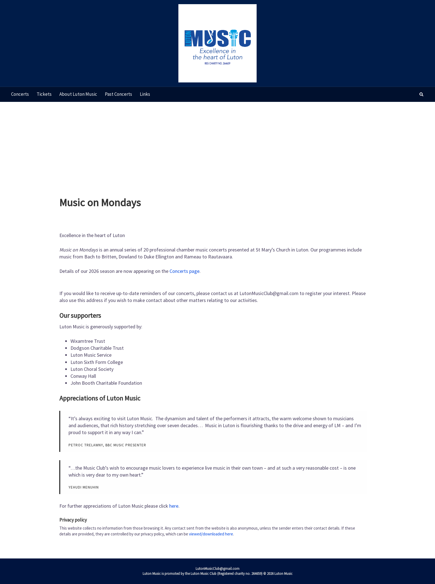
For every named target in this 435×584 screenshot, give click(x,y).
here (173, 506)
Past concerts (118, 94)
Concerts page (184, 271)
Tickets (44, 94)
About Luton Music (78, 94)
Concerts (20, 94)
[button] (421, 94)
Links (145, 94)
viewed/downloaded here (211, 533)
